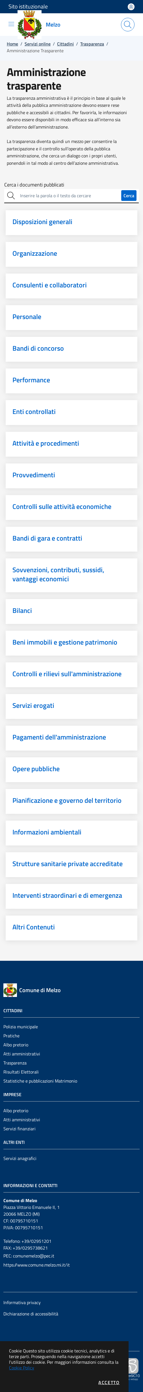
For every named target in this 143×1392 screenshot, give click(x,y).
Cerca (128, 195)
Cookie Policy (21, 1367)
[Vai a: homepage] (42, 24)
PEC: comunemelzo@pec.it (28, 1255)
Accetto (109, 1382)
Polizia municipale (20, 1026)
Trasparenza (15, 1062)
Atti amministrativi (21, 1053)
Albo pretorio (15, 1044)
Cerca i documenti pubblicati (34, 185)
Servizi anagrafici (19, 1158)
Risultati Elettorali (21, 1071)
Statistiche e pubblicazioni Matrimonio (40, 1080)
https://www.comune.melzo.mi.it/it (36, 1264)
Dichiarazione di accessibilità (30, 1313)
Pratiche (11, 1035)
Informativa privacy (22, 1302)
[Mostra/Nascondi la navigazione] (11, 24)
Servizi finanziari (19, 1128)
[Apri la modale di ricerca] (128, 24)
